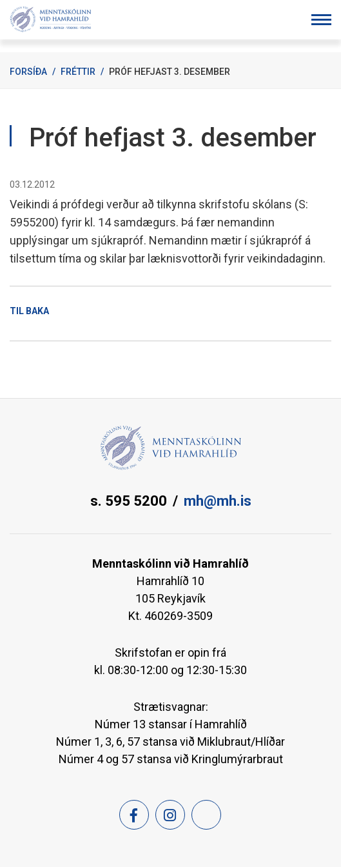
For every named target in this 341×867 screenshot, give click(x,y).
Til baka (29, 311)
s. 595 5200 (128, 501)
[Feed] (206, 815)
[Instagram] (170, 815)
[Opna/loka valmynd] (321, 19)
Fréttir (78, 71)
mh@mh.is (217, 501)
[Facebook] (134, 815)
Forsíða (28, 71)
